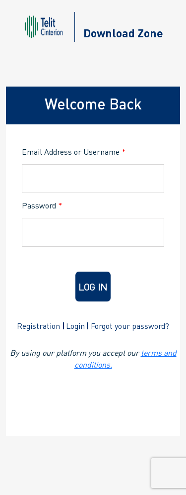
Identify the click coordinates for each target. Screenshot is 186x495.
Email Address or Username (73, 151)
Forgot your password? (130, 325)
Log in (93, 286)
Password (42, 205)
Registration (38, 325)
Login (75, 325)
